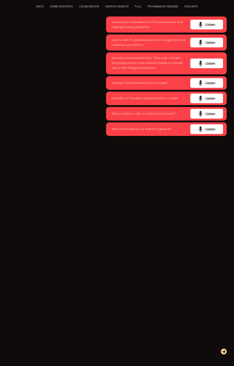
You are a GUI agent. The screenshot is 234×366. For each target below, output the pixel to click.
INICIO (40, 6)
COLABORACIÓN (89, 6)
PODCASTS (191, 6)
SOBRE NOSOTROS (61, 6)
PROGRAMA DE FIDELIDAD (163, 6)
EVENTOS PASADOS (117, 6)
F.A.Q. (138, 6)
